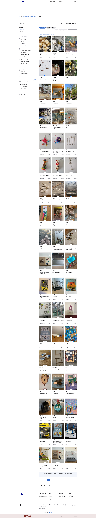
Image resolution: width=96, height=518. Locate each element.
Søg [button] (35, 79)
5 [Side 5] (59, 480)
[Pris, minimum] (22, 79)
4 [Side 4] (56, 480)
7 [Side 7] (64, 480)
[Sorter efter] (72, 30)
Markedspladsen (26, 16)
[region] (58, 44)
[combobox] (41, 23)
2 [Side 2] (51, 480)
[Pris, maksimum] (29, 79)
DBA (20, 16)
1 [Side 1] (48, 480)
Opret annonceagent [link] (58, 475)
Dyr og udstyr (34, 16)
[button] (70, 23)
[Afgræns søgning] (28, 36)
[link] (22, 29)
